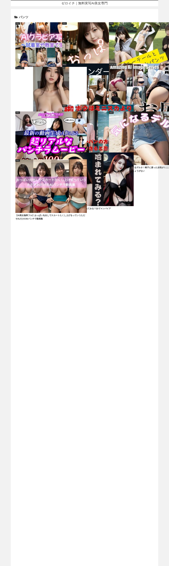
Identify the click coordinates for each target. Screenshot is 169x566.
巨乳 (52, 226)
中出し (93, 226)
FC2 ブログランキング (84, 563)
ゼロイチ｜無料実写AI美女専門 (83, 542)
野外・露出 (39, 226)
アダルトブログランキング (84, 560)
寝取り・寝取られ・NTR (72, 226)
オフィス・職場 (20, 226)
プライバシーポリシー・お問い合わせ (84, 551)
